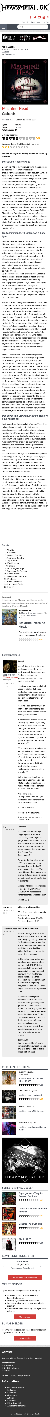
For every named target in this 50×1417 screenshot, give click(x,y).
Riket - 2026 (25, 1239)
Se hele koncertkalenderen (25, 1277)
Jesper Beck (9, 674)
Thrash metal (31, 615)
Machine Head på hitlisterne (31, 1111)
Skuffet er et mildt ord (28, 928)
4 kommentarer (10, 54)
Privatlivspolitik (14, 1403)
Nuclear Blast (8, 119)
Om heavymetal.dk (15, 1387)
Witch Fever (22, 1261)
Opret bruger (35, 22)
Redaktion (11, 1390)
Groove (18, 127)
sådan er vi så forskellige (29, 907)
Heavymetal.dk (25, 7)
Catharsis (22, 826)
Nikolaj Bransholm (29, 613)
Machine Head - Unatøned (30, 1095)
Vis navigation (2, 25)
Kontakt (46, 22)
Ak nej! (21, 661)
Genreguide (12, 1395)
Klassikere (11, 1392)
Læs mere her (25, 1338)
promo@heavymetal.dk (19, 1375)
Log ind (25, 22)
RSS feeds (11, 1400)
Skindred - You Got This (30, 1223)
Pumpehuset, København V (22, 1268)
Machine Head (15, 108)
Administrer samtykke (17, 1405)
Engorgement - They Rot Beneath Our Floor (31, 1195)
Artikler (10, 1397)
